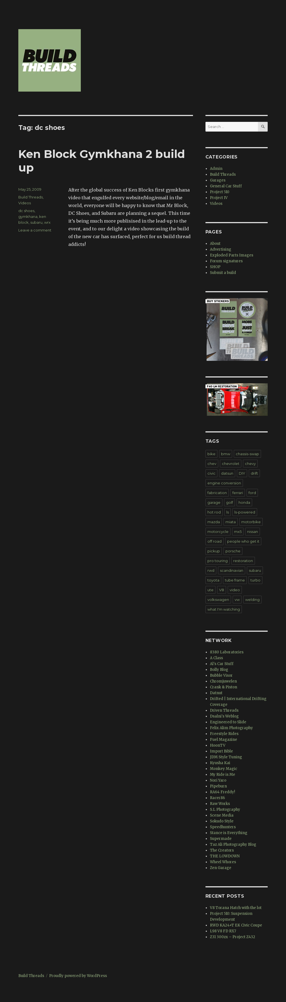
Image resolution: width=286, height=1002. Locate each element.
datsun (227, 473)
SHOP (215, 267)
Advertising (220, 249)
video (235, 590)
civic (211, 473)
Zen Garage (220, 867)
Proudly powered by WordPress (78, 975)
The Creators (222, 850)
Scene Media (222, 815)
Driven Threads (224, 710)
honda (244, 502)
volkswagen (218, 599)
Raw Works (220, 803)
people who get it (243, 541)
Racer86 (217, 797)
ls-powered (244, 512)
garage (213, 502)
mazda (213, 522)
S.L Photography (225, 809)
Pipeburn (218, 786)
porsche (232, 551)
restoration (243, 560)
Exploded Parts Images (231, 255)
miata (230, 522)
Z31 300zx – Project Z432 (232, 937)
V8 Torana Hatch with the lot (236, 907)
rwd (210, 570)
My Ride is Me (222, 774)
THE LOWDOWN (225, 856)
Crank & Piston (223, 687)
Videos (24, 203)
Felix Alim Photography (231, 728)
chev (211, 463)
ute (210, 590)
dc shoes (26, 210)
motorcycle (218, 531)
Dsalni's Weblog (224, 716)
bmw (225, 454)
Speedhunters (223, 827)
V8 (221, 590)
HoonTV (217, 745)
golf (229, 502)
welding (252, 599)
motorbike (251, 522)
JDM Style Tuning (226, 757)
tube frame (235, 580)
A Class (216, 658)
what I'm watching (223, 609)
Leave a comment (34, 230)
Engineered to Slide (228, 722)
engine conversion (224, 483)
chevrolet (230, 463)
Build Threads (30, 197)
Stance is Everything (228, 832)
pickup (213, 551)
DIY (242, 473)
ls (227, 512)
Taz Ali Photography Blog (233, 844)
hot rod (214, 512)
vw (237, 599)
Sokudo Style (222, 821)
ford (252, 492)
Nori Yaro (218, 780)
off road (214, 541)
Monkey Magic (223, 768)
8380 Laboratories (227, 652)
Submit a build (223, 272)
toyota (213, 580)
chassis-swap (247, 454)
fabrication (217, 492)
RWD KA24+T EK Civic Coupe (236, 925)
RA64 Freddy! (222, 792)
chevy (250, 463)
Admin (216, 168)
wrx (47, 222)
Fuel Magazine (223, 739)
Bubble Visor (221, 675)
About (215, 243)
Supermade (221, 838)
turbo (255, 580)
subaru (36, 222)
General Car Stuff (226, 186)
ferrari (237, 492)
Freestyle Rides (224, 733)
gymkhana (27, 216)
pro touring (217, 560)
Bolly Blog (219, 669)
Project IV (219, 197)
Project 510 (219, 192)
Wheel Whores (223, 862)
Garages (217, 180)
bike (211, 454)
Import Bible (221, 751)
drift (254, 473)
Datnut (216, 693)
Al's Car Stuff (222, 663)
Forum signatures (226, 261)
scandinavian (231, 570)
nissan (252, 531)
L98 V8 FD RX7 (223, 931)
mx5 (238, 531)
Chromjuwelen (223, 681)
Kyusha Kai (220, 763)
